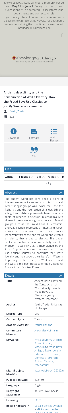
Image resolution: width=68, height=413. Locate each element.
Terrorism (53, 354)
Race (48, 350)
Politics (38, 361)
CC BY (37, 400)
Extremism (40, 354)
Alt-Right (39, 350)
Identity (56, 350)
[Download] (14, 132)
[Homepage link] (33, 58)
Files (8, 169)
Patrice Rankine (43, 325)
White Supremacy (44, 339)
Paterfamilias (42, 365)
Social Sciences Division (48, 405)
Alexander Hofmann (46, 330)
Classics (48, 361)
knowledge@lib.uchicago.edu (34, 28)
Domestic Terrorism (46, 357)
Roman (47, 343)
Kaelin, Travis (16, 111)
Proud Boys (55, 347)
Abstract (11, 193)
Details (10, 275)
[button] (34, 132)
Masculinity (40, 347)
